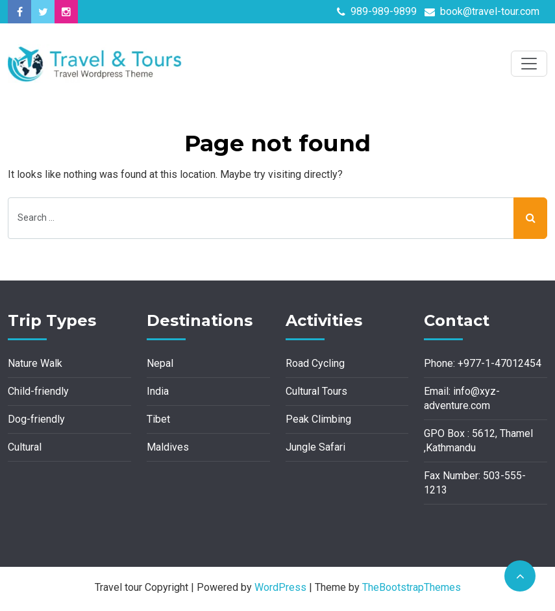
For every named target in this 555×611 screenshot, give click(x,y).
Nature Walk (35, 363)
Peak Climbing (318, 419)
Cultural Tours (316, 391)
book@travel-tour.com (482, 11)
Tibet (158, 419)
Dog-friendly (36, 419)
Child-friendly (38, 391)
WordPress (280, 587)
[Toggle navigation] (529, 64)
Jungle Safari (315, 447)
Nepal (160, 363)
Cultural (25, 447)
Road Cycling (315, 363)
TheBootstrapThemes (411, 587)
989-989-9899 (377, 11)
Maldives (168, 447)
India (158, 391)
